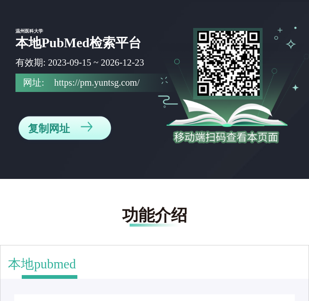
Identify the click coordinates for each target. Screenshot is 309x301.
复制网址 (60, 128)
